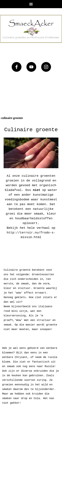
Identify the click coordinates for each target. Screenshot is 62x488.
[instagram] (46, 67)
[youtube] (31, 67)
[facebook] (16, 67)
